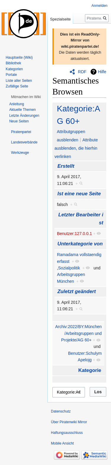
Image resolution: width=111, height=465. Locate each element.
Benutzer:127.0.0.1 (74, 233)
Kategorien (14, 69)
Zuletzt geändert (76, 291)
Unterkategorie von (80, 244)
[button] (26, 97)
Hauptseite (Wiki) (19, 57)
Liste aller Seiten (19, 81)
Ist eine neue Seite (79, 193)
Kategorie (89, 370)
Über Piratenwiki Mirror (69, 422)
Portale (11, 75)
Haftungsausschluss (67, 433)
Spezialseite (60, 19)
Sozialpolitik (69, 268)
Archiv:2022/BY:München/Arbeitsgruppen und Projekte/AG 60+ (78, 333)
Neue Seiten (19, 121)
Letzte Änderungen (24, 116)
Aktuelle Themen (22, 110)
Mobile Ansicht (62, 443)
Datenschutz (61, 411)
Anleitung (16, 104)
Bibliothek (13, 63)
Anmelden (99, 6)
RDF (82, 71)
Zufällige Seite (17, 86)
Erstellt (65, 166)
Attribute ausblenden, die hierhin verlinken (76, 148)
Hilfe (102, 71)
